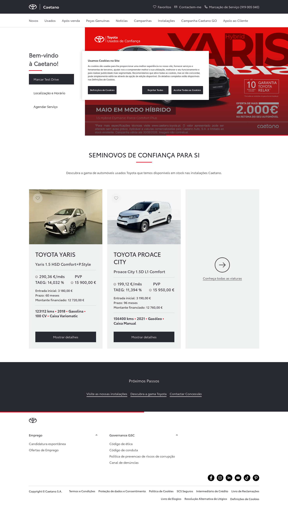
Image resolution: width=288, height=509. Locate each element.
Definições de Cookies (244, 499)
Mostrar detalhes (65, 337)
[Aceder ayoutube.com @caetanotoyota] (238, 477)
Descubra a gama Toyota (148, 393)
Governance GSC (144, 435)
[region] (145, 75)
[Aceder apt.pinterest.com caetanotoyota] (256, 477)
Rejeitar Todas (155, 89)
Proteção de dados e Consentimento (122, 491)
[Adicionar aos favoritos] (38, 198)
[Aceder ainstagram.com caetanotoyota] (220, 477)
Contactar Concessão (186, 393)
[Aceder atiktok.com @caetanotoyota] (247, 477)
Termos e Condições (82, 491)
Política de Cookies (161, 491)
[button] (231, 6)
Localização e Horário (49, 93)
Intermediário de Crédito (212, 491)
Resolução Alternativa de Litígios (206, 499)
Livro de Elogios (171, 499)
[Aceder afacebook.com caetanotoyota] (211, 477)
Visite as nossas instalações (106, 393)
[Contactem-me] (187, 6)
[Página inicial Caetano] (44, 7)
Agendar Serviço (46, 106)
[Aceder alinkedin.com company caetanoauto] (229, 477)
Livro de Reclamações (245, 491)
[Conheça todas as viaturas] (222, 269)
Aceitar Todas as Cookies (187, 89)
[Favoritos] (162, 6)
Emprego (63, 435)
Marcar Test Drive (46, 79)
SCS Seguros (185, 491)
